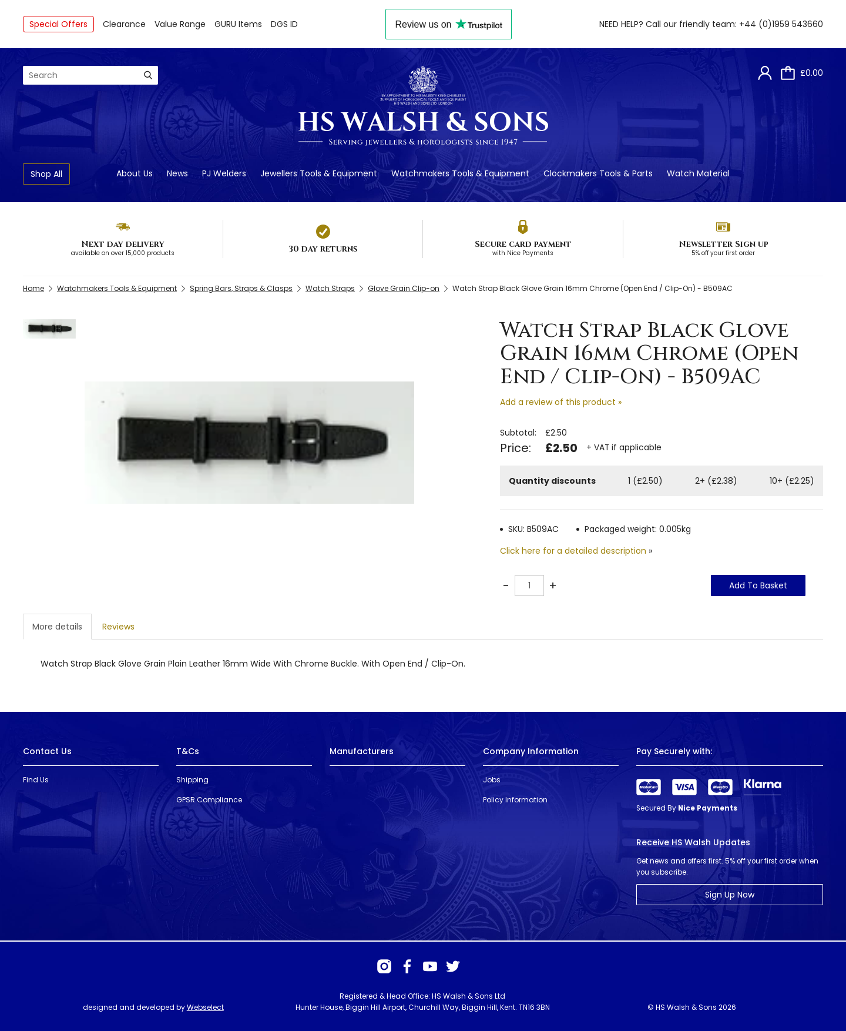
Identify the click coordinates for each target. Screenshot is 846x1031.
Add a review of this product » (561, 402)
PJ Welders (224, 173)
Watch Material (698, 173)
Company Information (531, 751)
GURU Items (238, 24)
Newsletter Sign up (723, 244)
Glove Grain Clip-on (403, 288)
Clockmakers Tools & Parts (598, 173)
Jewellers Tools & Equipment (318, 173)
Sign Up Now (729, 895)
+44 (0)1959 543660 (781, 24)
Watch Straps (330, 288)
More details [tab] (57, 626)
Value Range (180, 24)
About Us (134, 173)
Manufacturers (362, 751)
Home (33, 288)
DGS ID (284, 24)
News (177, 173)
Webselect (205, 1007)
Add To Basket (758, 585)
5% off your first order (723, 253)
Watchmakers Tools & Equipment (460, 173)
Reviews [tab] (118, 626)
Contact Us (47, 751)
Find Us (36, 780)
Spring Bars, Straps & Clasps (241, 288)
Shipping (192, 780)
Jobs (492, 780)
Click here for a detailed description (573, 551)
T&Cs (187, 751)
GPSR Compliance (209, 800)
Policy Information (515, 800)
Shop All (46, 174)
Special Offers (58, 24)
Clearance (124, 24)
